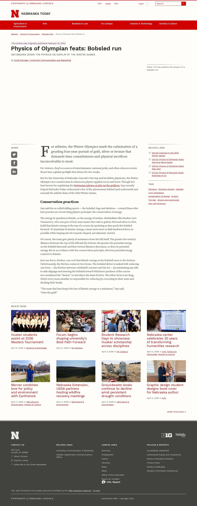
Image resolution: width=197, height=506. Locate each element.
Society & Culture (168, 23)
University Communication (30, 34)
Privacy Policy (153, 463)
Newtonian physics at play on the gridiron (96, 185)
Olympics (152, 189)
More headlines (175, 412)
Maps (104, 467)
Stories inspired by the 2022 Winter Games (165, 154)
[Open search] (170, 4)
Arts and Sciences (157, 203)
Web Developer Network (79, 490)
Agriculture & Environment (20, 25)
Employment (107, 455)
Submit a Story (21, 460)
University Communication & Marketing (74, 450)
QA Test (96, 490)
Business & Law (80, 23)
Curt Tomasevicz (156, 193)
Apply (108, 3)
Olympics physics (166, 189)
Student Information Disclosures (162, 471)
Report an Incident (111, 481)
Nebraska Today (35, 14)
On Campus (107, 23)
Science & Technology (141, 23)
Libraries (106, 463)
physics (174, 196)
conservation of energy (159, 196)
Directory (106, 450)
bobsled (179, 189)
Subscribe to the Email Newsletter (30, 464)
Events (105, 459)
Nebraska (14, 34)
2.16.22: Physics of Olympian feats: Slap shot (168, 167)
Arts (45, 23)
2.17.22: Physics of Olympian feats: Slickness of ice (168, 174)
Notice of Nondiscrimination (160, 459)
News (104, 471)
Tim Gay (152, 200)
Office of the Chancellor (113, 475)
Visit (100, 3)
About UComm (21, 456)
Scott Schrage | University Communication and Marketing (42, 60)
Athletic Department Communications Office (74, 456)
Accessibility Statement (158, 450)
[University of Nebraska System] (180, 435)
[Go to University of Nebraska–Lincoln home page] (15, 14)
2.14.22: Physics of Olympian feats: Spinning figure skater (168, 160)
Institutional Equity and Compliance (164, 455)
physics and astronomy (168, 200)
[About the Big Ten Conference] (166, 435)
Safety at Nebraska (156, 467)
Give (116, 3)
